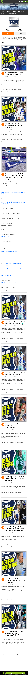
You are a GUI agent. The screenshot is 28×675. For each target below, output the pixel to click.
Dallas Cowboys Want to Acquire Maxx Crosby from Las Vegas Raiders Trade (14, 528)
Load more (14, 662)
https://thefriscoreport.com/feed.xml (8, 13)
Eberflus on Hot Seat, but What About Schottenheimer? (14, 426)
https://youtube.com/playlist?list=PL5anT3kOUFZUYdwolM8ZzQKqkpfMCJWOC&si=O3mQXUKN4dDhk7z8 (13, 202)
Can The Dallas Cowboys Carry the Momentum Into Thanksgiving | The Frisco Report (14, 176)
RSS (20, 33)
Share (8, 33)
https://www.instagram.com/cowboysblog (14, 265)
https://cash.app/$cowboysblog (7, 236)
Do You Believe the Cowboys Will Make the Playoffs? (13, 125)
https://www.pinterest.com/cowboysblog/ (14, 268)
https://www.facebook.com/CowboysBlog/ (12, 263)
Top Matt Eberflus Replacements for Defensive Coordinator (15, 580)
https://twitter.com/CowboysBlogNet (13, 260)
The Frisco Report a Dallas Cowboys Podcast (14, 11)
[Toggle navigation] (26, 5)
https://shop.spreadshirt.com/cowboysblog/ (10, 282)
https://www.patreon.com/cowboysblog (9, 243)
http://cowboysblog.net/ (6, 275)
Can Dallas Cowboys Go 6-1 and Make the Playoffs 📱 (15, 323)
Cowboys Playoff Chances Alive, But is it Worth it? (14, 73)
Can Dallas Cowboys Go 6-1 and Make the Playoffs (15, 374)
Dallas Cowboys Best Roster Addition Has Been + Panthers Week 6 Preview (15, 633)
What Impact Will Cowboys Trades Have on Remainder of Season (15, 478)
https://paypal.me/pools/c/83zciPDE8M (9, 251)
